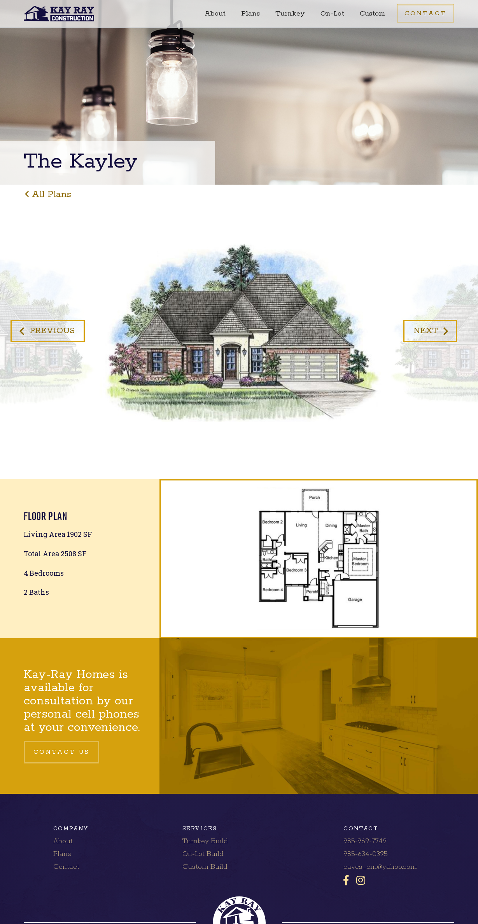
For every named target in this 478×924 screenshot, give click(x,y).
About (215, 13)
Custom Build (205, 867)
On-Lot (332, 13)
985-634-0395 (365, 854)
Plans (250, 13)
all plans (51, 194)
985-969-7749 (365, 841)
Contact (66, 867)
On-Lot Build (203, 854)
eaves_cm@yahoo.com (380, 867)
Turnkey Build (205, 841)
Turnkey (290, 13)
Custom (372, 13)
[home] (59, 13)
